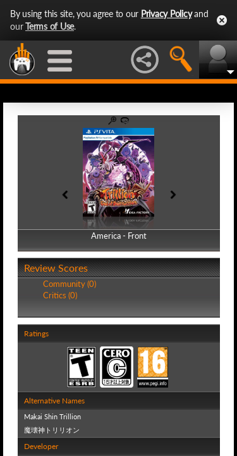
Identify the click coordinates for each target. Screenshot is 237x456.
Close (222, 20)
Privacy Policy (166, 13)
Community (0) (69, 284)
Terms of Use (49, 26)
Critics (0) (60, 295)
